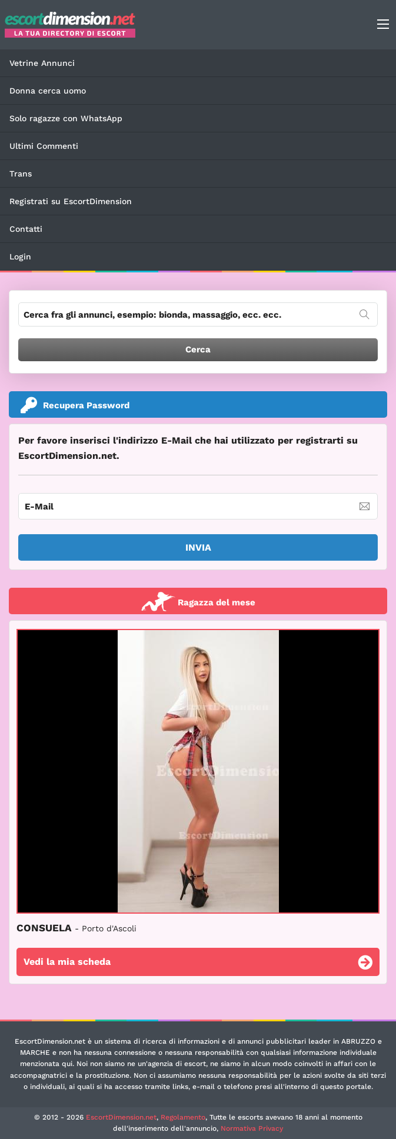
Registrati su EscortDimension (70, 201)
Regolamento (183, 1117)
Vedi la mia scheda (198, 963)
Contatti (25, 229)
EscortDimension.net (121, 1117)
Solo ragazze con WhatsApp (65, 118)
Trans (20, 173)
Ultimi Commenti (43, 146)
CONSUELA (76, 928)
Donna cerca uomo (47, 90)
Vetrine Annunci (42, 63)
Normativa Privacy (252, 1128)
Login (20, 256)
